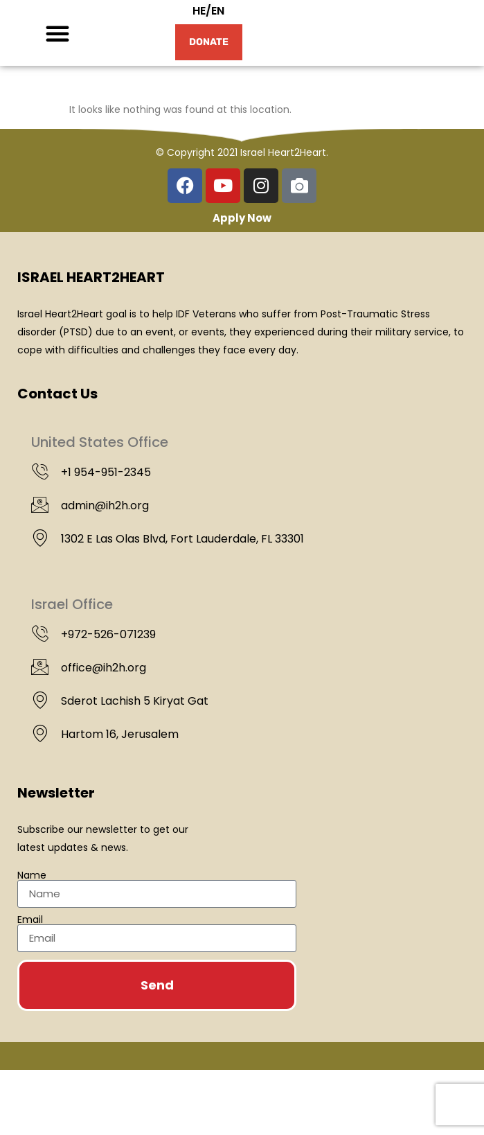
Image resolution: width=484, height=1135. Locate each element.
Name (31, 940)
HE (199, 43)
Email (30, 984)
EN (217, 43)
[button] (57, 66)
